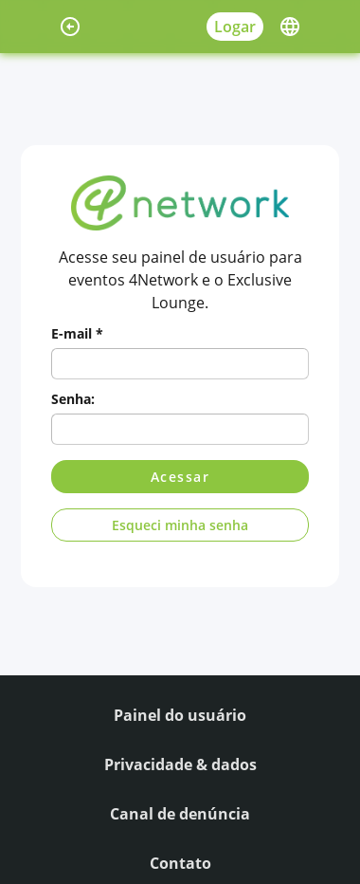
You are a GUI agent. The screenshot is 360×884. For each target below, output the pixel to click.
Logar (235, 26)
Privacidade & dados (180, 764)
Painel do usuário (180, 715)
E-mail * (77, 333)
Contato (180, 863)
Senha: (73, 399)
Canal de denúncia (180, 813)
